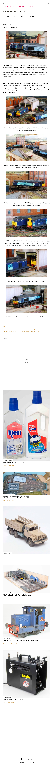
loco (7, 331)
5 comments (10, 500)
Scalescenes (27, 331)
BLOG (5, 16)
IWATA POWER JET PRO (13, 699)
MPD (16, 331)
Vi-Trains (42, 331)
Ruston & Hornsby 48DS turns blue (21, 641)
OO (19, 331)
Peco (22, 331)
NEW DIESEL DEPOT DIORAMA (17, 595)
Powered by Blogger (26, 759)
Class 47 (21, 329)
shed (32, 331)
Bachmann (10, 329)
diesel (38, 329)
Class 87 (30, 329)
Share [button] (4, 326)
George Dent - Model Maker (18, 7)
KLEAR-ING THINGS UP (13, 462)
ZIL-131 (6, 556)
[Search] (49, 3)
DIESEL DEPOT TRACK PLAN (16, 497)
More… (32, 16)
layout (45, 329)
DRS (41, 329)
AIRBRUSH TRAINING (15, 16)
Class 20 (16, 329)
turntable (36, 331)
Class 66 (25, 329)
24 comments (11, 465)
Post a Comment (12, 598)
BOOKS (26, 16)
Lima (4, 331)
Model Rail (12, 331)
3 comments (10, 559)
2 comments (10, 702)
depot (34, 329)
